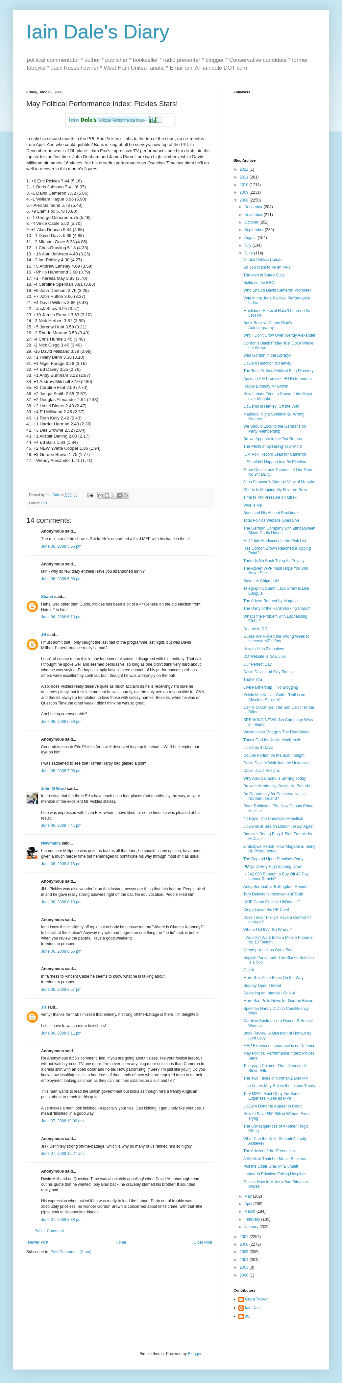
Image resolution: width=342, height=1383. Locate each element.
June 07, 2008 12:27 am (62, 1153)
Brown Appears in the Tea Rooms (272, 439)
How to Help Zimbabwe (263, 649)
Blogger (194, 1353)
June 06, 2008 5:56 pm (61, 546)
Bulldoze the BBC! (259, 282)
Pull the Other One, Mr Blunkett (270, 1166)
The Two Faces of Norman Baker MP (275, 1078)
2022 (245, 169)
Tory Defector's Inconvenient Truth (273, 894)
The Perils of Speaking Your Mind (272, 446)
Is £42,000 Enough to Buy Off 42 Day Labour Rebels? (276, 876)
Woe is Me (252, 505)
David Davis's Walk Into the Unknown (276, 763)
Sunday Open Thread (262, 985)
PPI (44, 503)
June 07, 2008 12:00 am (62, 1121)
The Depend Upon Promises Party (273, 859)
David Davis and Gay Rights (268, 672)
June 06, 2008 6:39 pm (61, 721)
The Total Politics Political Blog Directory (278, 371)
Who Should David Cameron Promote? (277, 290)
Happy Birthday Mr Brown (265, 386)
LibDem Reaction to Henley (267, 363)
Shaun (47, 596)
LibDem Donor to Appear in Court (272, 1106)
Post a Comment (49, 1230)
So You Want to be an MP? (267, 267)
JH (43, 634)
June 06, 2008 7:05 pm (61, 771)
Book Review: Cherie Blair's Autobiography (267, 325)
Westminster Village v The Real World (276, 732)
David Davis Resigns (261, 770)
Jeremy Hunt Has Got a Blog (268, 950)
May (248, 1196)
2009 (245, 192)
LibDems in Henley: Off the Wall (271, 406)
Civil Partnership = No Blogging (270, 687)
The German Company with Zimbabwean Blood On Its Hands (279, 530)
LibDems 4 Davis (258, 747)
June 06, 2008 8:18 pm (61, 902)
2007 (245, 1236)
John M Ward (53, 788)
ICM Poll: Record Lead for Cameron (274, 454)
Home (121, 1242)
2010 (245, 184)
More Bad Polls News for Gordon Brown (278, 1000)
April (248, 1204)
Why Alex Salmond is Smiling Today (274, 778)
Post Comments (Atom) (70, 1252)
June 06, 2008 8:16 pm (61, 864)
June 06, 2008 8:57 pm (61, 989)
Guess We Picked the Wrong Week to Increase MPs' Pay (276, 638)
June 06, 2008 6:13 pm (61, 617)
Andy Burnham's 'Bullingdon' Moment (275, 886)
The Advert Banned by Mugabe (270, 601)
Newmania (51, 843)
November (254, 214)
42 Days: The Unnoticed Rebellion (273, 818)
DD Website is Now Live (264, 656)
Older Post (202, 1242)
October (251, 222)
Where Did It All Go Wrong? (267, 929)
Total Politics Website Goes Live (271, 520)
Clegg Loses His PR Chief (266, 909)
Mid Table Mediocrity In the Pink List (274, 540)
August (251, 237)
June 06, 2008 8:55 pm (61, 951)
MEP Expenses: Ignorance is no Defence (279, 1045)
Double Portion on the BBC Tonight (274, 755)
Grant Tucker (256, 1299)
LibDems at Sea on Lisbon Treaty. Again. (279, 826)
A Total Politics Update (262, 259)
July (248, 245)
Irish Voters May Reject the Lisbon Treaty (279, 1086)
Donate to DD (255, 629)
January (251, 1227)
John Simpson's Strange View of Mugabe (279, 482)
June (249, 253)
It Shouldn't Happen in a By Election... (276, 462)
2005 (245, 1252)
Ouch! (248, 970)
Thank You (252, 679)
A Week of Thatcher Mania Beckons (274, 1158)
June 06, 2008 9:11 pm (61, 1033)
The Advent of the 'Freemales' (269, 1151)
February (252, 1219)
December (254, 206)
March (250, 1211)
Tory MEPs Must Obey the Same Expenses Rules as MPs (272, 1096)
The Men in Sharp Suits (263, 275)
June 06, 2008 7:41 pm (61, 825)
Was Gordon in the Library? (267, 355)
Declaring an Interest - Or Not (269, 993)
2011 (245, 177)
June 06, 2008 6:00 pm (61, 579)
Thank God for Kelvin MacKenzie (272, 740)
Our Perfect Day (257, 664)
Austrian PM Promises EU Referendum (277, 378)
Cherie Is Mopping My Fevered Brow (275, 490)
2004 (245, 1259)
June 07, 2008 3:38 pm (61, 1219)
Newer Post (38, 1242)
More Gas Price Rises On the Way (273, 977)
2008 (245, 200)
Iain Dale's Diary (97, 32)
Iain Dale (252, 1307)
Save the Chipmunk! (261, 581)
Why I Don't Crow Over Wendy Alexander (279, 335)
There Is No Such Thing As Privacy (274, 561)
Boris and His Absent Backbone (271, 513)
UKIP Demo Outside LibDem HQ (272, 902)
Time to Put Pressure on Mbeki (270, 497)
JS (247, 1316)
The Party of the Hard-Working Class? (276, 608)
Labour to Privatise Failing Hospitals (274, 1174)
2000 (245, 1275)
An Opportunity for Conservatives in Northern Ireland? (274, 796)
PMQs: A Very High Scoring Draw (272, 866)
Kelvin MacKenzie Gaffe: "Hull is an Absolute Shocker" (274, 697)
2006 (245, 1244)
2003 (245, 1267)
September (254, 229)
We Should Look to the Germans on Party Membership (274, 428)
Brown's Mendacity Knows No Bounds (276, 786)
